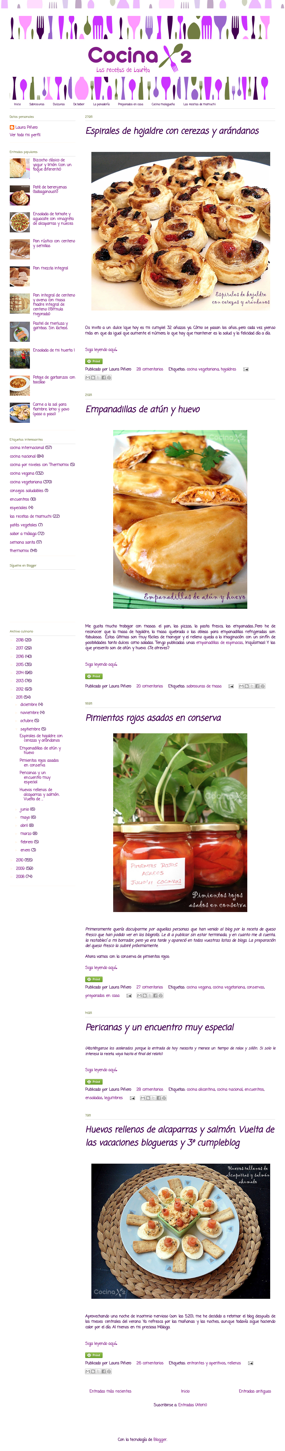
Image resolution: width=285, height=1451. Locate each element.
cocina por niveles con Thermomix (39, 465)
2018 (20, 640)
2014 (20, 673)
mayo (25, 818)
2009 (21, 869)
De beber (78, 104)
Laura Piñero (26, 128)
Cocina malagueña (163, 104)
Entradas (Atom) (192, 1405)
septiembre (30, 729)
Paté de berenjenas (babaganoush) (50, 190)
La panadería (101, 104)
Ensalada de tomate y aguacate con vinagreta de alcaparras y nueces (53, 219)
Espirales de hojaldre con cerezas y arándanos (171, 131)
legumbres (113, 1098)
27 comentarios (149, 988)
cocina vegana (198, 988)
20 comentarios (149, 686)
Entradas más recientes (110, 1392)
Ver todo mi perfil (25, 135)
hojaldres (228, 370)
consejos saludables (26, 491)
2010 (20, 860)
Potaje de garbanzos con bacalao (54, 380)
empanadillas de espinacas (219, 643)
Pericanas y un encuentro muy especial (159, 1028)
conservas (255, 988)
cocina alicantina (201, 1090)
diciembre (29, 705)
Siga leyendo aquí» (101, 350)
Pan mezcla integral (50, 268)
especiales (18, 508)
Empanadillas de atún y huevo (142, 410)
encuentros (254, 1090)
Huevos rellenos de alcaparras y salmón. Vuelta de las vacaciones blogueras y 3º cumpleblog (179, 1137)
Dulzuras (59, 104)
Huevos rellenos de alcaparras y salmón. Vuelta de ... (40, 795)
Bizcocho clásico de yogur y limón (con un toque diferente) (52, 165)
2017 (20, 648)
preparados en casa (102, 996)
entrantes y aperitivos (206, 1363)
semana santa (22, 543)
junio (25, 810)
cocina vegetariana (203, 370)
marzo (26, 834)
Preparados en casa (130, 104)
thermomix (19, 551)
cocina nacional (230, 1090)
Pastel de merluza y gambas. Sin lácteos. (50, 326)
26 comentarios (149, 1363)
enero (25, 850)
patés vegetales (23, 525)
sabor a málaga (23, 534)
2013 (20, 681)
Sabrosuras (36, 104)
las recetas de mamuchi (30, 517)
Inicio (17, 104)
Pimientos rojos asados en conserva (152, 718)
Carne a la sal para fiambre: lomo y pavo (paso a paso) (51, 409)
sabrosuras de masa (203, 686)
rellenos (234, 1363)
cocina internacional (27, 448)
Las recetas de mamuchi (199, 104)
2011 (20, 698)
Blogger (160, 1440)
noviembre (30, 713)
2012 (20, 690)
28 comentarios (149, 370)
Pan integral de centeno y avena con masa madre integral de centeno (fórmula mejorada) (54, 305)
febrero (27, 842)
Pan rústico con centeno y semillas (54, 243)
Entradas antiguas (255, 1392)
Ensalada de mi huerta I (54, 351)
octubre (27, 721)
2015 (20, 665)
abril (24, 826)
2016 (20, 657)
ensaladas (93, 1098)
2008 (21, 877)
